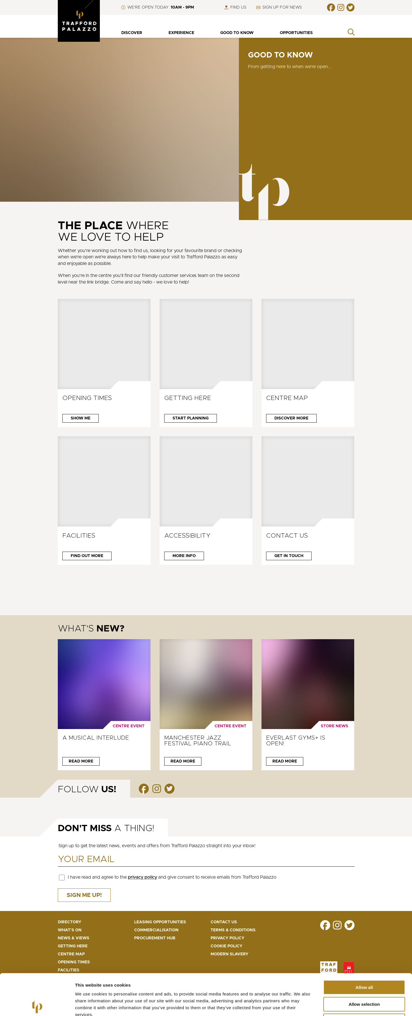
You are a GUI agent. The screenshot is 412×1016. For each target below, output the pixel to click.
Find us (235, 7)
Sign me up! (84, 895)
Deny (364, 979)
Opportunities (296, 33)
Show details (300, 1004)
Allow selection (364, 962)
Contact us (224, 922)
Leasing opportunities (160, 922)
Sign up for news (279, 7)
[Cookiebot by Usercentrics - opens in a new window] (37, 1005)
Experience (181, 33)
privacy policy (142, 877)
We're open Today (157, 7)
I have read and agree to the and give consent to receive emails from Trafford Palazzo (172, 877)
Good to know (236, 33)
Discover (131, 33)
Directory (69, 922)
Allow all (364, 946)
